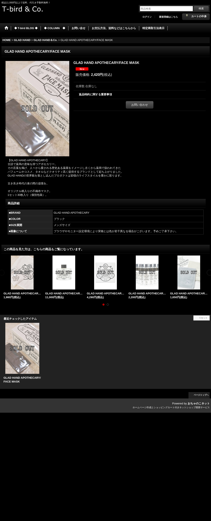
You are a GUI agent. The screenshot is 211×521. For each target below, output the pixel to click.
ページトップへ (201, 395)
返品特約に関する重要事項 (95, 94)
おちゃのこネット (199, 403)
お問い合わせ (139, 104)
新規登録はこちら (168, 17)
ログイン (147, 17)
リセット (203, 318)
